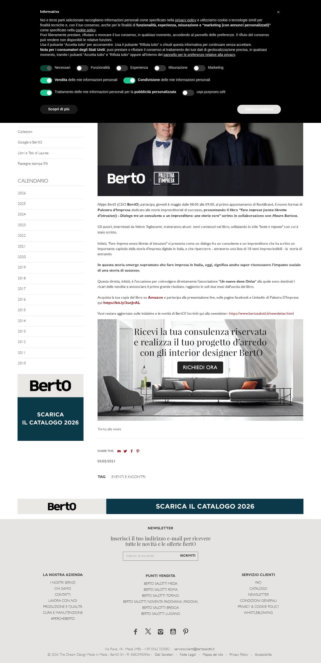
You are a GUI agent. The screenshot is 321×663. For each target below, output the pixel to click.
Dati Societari (164, 655)
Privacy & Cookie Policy (258, 607)
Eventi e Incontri (128, 477)
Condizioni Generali (258, 601)
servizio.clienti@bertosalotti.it (194, 649)
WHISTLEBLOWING (258, 613)
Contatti (63, 595)
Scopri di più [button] (58, 109)
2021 (22, 246)
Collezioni (25, 132)
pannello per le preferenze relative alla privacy (199, 55)
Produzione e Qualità (62, 607)
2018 (22, 278)
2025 (22, 204)
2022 (22, 236)
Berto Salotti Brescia (160, 608)
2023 (22, 225)
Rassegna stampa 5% (33, 164)
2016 (22, 300)
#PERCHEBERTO (63, 619)
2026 (22, 193)
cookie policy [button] (86, 30)
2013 (22, 332)
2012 (22, 342)
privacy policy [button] (185, 20)
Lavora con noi (62, 601)
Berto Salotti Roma (161, 590)
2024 (22, 214)
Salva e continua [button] (259, 109)
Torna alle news (109, 429)
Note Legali (188, 655)
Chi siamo (62, 589)
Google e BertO (30, 142)
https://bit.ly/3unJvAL (121, 303)
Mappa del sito (213, 655)
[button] (278, 12)
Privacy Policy (238, 655)
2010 (22, 363)
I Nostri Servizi (62, 583)
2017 (22, 289)
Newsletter (258, 595)
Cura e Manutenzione (63, 613)
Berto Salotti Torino (160, 596)
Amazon (155, 298)
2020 (22, 257)
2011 (22, 353)
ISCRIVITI (187, 555)
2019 (22, 268)
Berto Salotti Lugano (160, 614)
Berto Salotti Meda (160, 584)
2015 (22, 310)
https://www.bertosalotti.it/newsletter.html (261, 314)
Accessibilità (263, 655)
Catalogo (258, 589)
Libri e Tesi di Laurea (33, 153)
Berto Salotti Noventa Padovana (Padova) (160, 602)
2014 (22, 321)
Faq (258, 583)
